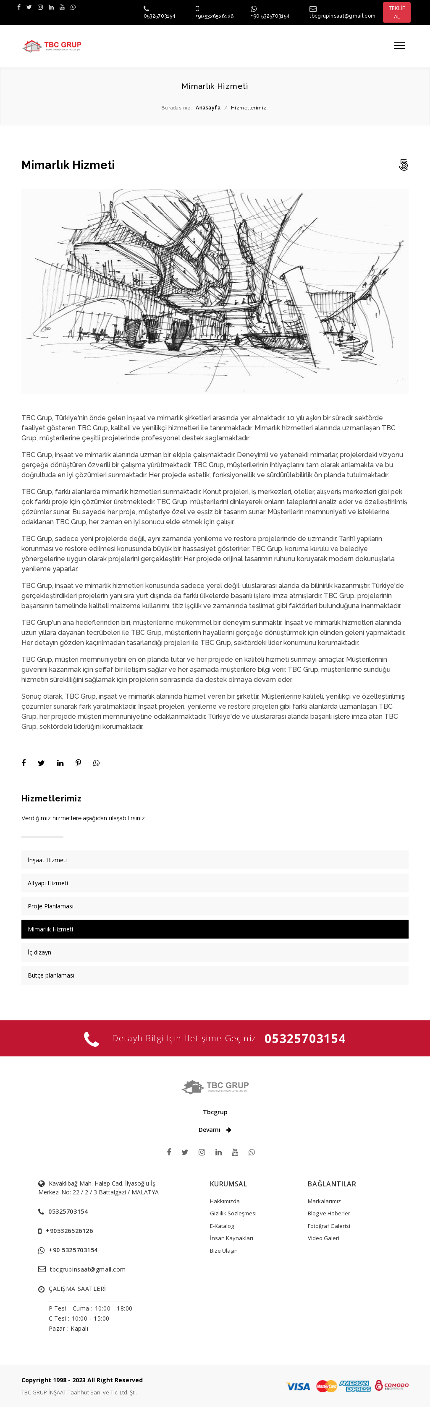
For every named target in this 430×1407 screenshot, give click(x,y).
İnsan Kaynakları (231, 1238)
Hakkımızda (225, 1201)
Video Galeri (323, 1238)
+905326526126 (215, 16)
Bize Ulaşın (224, 1250)
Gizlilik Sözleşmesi (233, 1213)
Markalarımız (324, 1201)
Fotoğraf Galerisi (329, 1226)
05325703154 (160, 16)
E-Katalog (222, 1226)
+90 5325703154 (270, 16)
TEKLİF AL (397, 12)
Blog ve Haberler (329, 1213)
